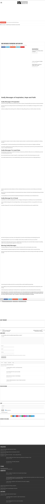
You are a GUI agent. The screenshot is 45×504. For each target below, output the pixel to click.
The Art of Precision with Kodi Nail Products (12, 22)
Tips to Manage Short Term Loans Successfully (13, 371)
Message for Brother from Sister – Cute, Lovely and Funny (10, 454)
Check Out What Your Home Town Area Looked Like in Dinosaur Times (18, 457)
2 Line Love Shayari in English (37, 61)
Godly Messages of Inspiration (7, 301)
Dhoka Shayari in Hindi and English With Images (36, 65)
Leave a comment (19, 45)
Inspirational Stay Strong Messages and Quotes (8, 488)
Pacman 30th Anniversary (4, 468)
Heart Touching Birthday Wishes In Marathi (37, 51)
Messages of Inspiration (22, 301)
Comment (2, 336)
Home (1, 24)
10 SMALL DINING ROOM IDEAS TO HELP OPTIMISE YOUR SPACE (15, 380)
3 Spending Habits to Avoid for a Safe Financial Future (14, 367)
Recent (2, 362)
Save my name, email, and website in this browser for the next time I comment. (13, 355)
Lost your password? (4, 412)
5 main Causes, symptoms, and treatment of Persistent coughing (17, 481)
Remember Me (8, 410)
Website (2, 352)
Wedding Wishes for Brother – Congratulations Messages (37, 330)
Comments (9, 362)
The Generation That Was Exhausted (12, 461)
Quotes (4, 24)
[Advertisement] (22, 12)
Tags (13, 362)
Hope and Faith (15, 301)
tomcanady (3, 45)
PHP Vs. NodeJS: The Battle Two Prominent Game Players (16, 473)
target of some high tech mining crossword (8, 485)
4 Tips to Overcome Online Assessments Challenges (7, 330)
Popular (5, 362)
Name (2, 345)
